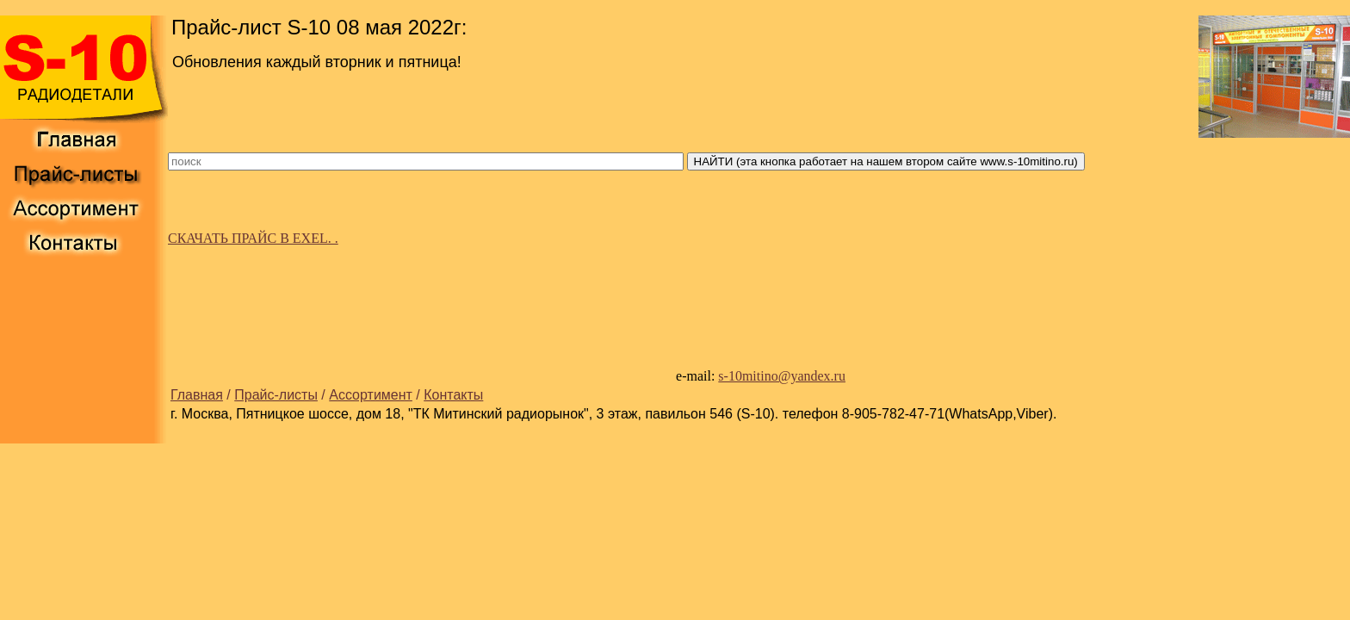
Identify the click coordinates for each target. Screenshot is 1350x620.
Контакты (453, 395)
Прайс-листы (276, 395)
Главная (196, 395)
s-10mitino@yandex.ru (781, 376)
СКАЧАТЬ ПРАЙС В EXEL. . (253, 238)
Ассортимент (370, 395)
